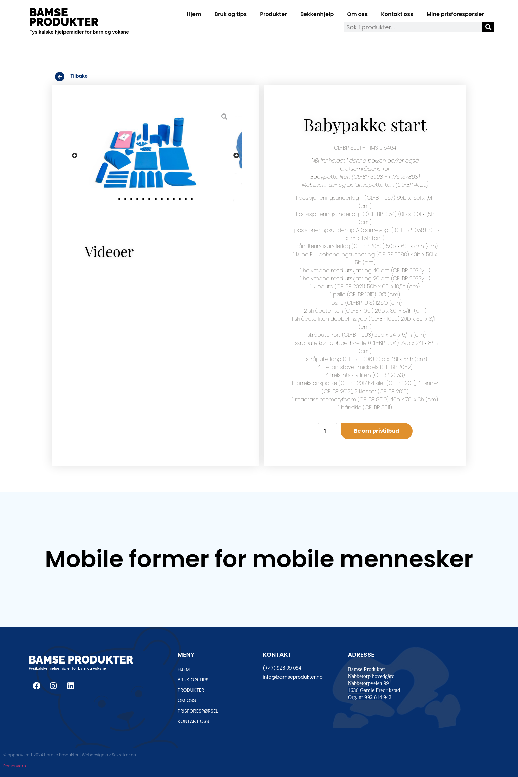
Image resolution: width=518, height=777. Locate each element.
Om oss (357, 14)
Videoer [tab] (109, 251)
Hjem (194, 14)
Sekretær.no (124, 755)
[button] (74, 155)
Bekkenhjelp (317, 14)
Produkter (273, 14)
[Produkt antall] (327, 431)
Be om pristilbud (376, 431)
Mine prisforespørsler (455, 14)
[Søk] (488, 27)
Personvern (14, 766)
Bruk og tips (231, 14)
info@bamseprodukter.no (293, 677)
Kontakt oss (397, 14)
